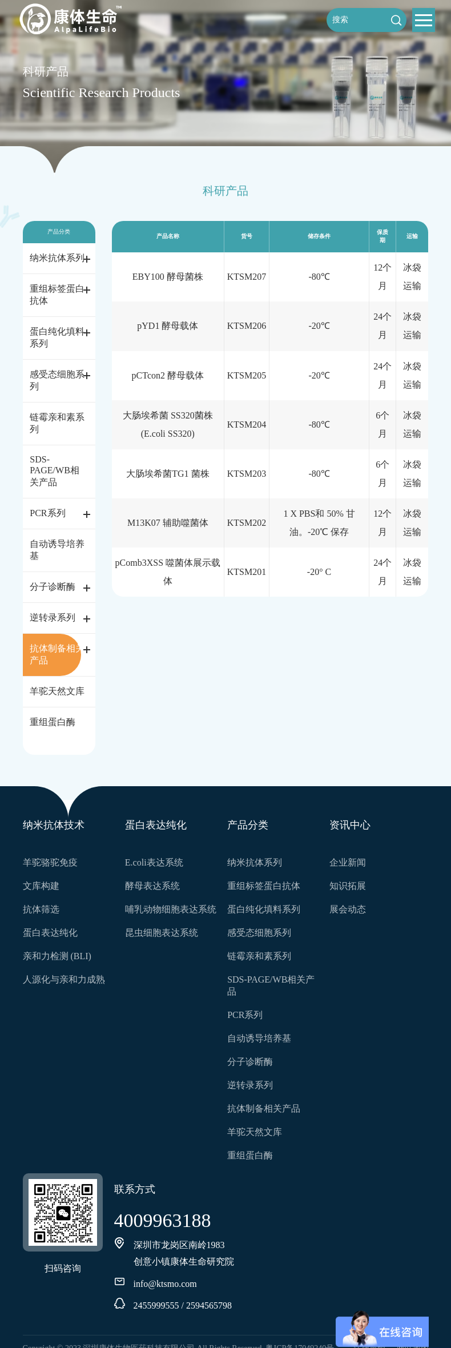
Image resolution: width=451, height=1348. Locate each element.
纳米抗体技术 (53, 824)
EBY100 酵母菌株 (167, 276)
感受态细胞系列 (57, 380)
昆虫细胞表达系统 (161, 932)
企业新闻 (347, 862)
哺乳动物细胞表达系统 (170, 909)
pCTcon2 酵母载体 (168, 375)
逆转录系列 (52, 617)
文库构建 (41, 886)
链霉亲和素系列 (57, 423)
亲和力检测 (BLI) (57, 956)
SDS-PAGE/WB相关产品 (54, 470)
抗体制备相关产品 (57, 654)
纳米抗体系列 (57, 258)
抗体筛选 (41, 909)
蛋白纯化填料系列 (57, 337)
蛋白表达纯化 (50, 932)
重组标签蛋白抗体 (57, 294)
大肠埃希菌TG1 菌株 (167, 473)
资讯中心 (350, 824)
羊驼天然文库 (57, 691)
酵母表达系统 (152, 886)
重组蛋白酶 (52, 722)
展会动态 (347, 909)
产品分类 (247, 824)
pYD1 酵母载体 (167, 326)
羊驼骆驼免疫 (50, 862)
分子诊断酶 (52, 586)
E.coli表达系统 (154, 862)
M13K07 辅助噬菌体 (167, 523)
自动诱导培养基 (57, 550)
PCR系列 (47, 513)
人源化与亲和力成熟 (64, 979)
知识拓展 (347, 886)
